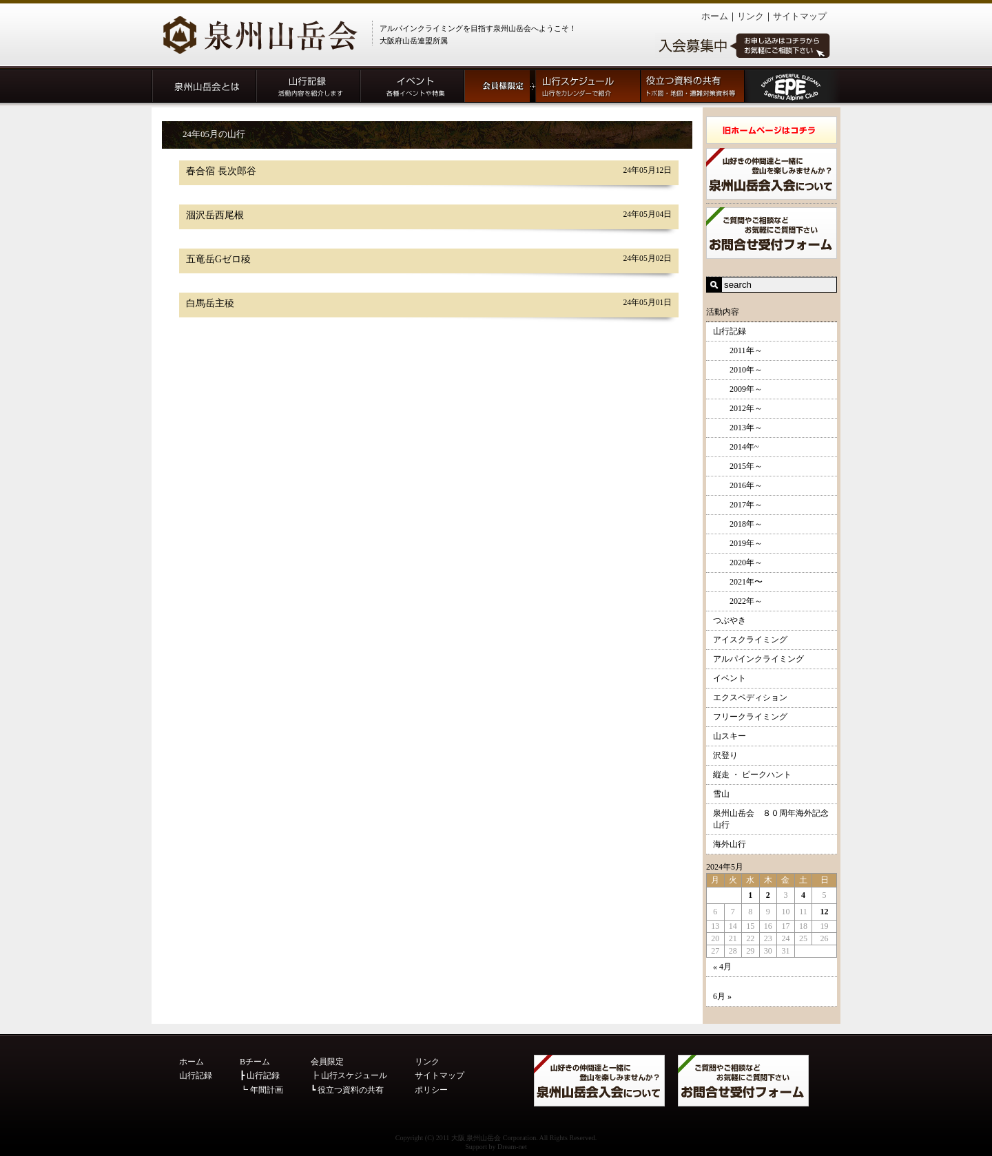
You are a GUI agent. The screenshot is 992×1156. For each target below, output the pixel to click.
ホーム (714, 16)
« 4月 (722, 966)
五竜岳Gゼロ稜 (218, 259)
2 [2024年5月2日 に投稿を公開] (768, 895)
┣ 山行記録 (260, 1075)
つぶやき (729, 620)
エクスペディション (750, 697)
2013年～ (738, 427)
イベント (729, 678)
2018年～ (738, 524)
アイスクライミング (750, 639)
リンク (750, 16)
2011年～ (738, 350)
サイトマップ (800, 16)
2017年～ (738, 504)
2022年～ (738, 601)
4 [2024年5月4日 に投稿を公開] (803, 895)
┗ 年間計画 (261, 1090)
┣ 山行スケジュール (349, 1075)
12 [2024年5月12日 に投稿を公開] (824, 911)
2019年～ (738, 543)
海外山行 (729, 844)
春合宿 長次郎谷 (221, 171)
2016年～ (738, 485)
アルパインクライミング (758, 659)
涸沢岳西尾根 (215, 215)
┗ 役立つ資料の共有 (347, 1090)
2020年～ (738, 562)
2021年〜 (738, 582)
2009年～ (738, 389)
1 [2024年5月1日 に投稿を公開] (750, 895)
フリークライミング (750, 717)
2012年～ (738, 408)
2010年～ (738, 370)
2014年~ (736, 447)
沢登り (725, 755)
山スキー (729, 736)
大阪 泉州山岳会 (476, 1138)
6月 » (722, 996)
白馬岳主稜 (210, 303)
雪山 (721, 794)
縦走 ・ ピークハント (752, 774)
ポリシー (431, 1090)
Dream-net (512, 1146)
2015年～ (738, 466)
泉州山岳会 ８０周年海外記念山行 (771, 819)
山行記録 (729, 331)
